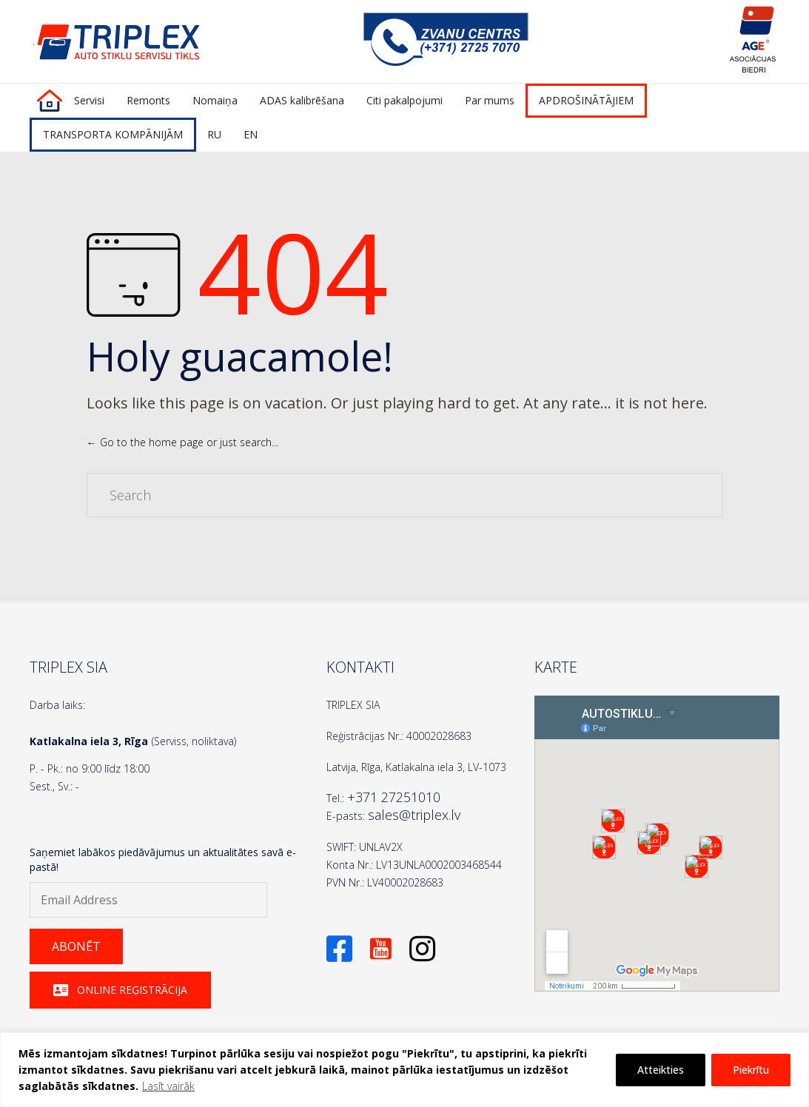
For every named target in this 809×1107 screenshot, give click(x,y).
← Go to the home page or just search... (182, 442)
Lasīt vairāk (168, 1086)
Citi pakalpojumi (404, 100)
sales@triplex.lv (414, 815)
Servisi (89, 100)
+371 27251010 (393, 797)
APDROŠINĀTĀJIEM (586, 100)
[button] (76, 946)
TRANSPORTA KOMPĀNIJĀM (113, 134)
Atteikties (660, 1070)
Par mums (489, 100)
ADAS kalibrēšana (302, 100)
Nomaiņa (215, 100)
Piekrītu (751, 1070)
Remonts (148, 100)
